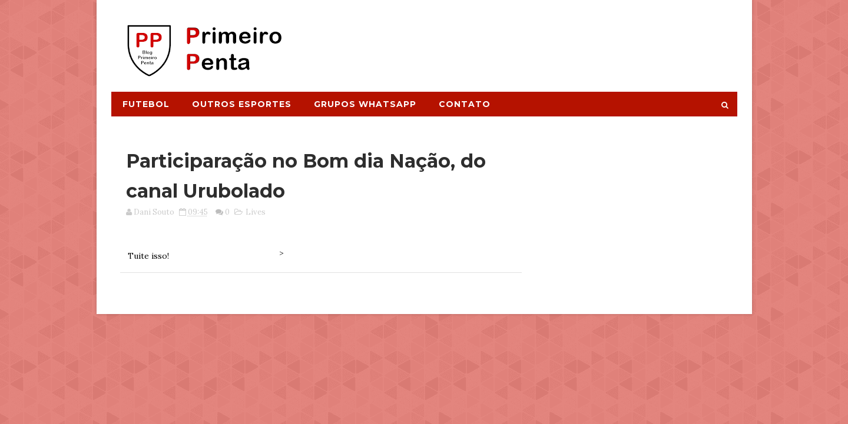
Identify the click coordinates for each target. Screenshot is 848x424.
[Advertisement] (521, 39)
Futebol (146, 104)
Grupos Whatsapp (365, 104)
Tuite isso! (148, 256)
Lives (256, 212)
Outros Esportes (242, 104)
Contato (465, 104)
